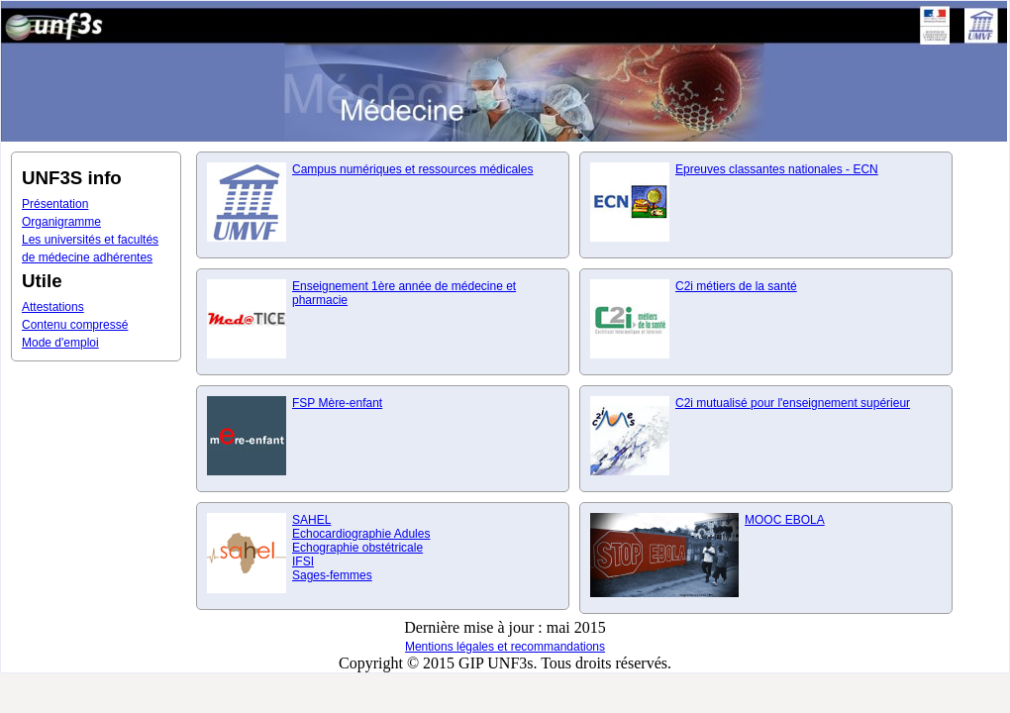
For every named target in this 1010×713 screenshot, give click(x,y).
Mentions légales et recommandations (505, 647)
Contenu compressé (75, 325)
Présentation (55, 204)
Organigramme (61, 222)
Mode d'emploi (60, 343)
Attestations (53, 307)
